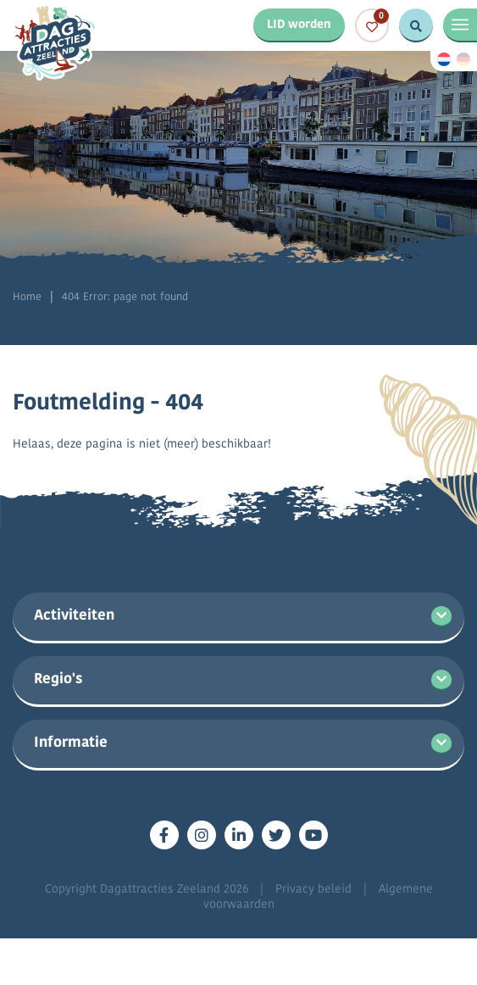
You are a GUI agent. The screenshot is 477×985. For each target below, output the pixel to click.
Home (27, 297)
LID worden (299, 25)
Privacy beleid (313, 889)
